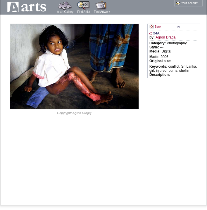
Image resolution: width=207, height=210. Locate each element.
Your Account (187, 3)
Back (155, 26)
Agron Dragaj (166, 37)
